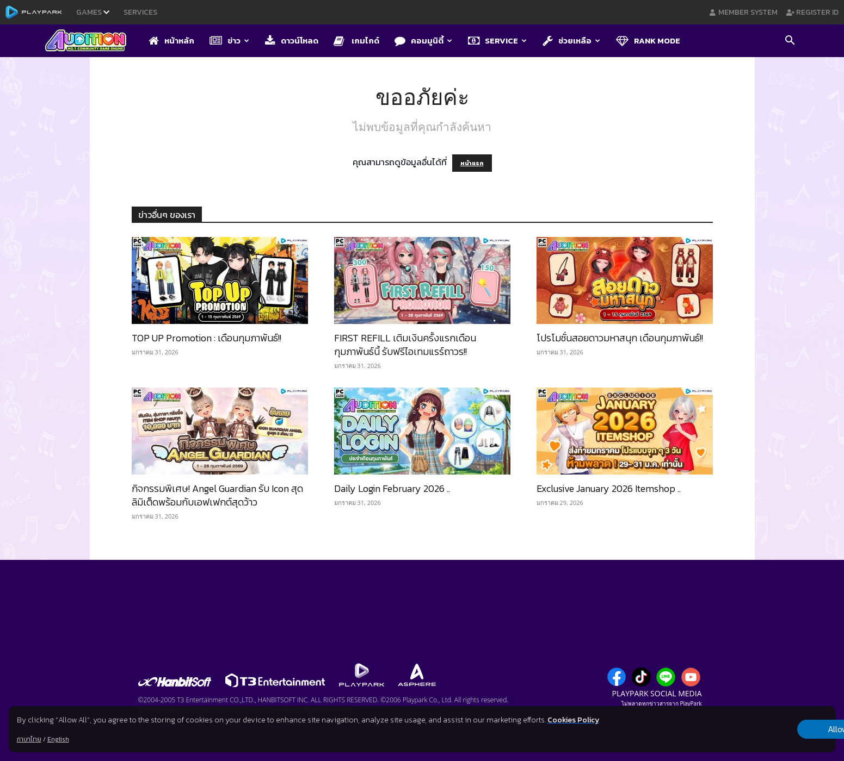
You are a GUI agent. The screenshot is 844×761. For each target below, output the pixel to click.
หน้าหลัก (171, 40)
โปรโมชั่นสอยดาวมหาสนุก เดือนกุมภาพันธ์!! (620, 337)
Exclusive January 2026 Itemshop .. (609, 488)
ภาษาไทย (29, 739)
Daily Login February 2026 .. (392, 488)
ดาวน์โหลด (291, 40)
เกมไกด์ (356, 40)
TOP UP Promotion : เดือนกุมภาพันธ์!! (206, 337)
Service (497, 40)
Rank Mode (648, 40)
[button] (790, 41)
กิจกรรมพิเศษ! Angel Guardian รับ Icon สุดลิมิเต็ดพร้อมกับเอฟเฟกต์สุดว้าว (217, 495)
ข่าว (229, 40)
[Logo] (91, 41)
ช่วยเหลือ (571, 40)
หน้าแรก (472, 163)
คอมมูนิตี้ (423, 40)
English (58, 739)
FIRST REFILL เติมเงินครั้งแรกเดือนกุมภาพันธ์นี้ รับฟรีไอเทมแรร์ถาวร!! (405, 344)
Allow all (778, 729)
